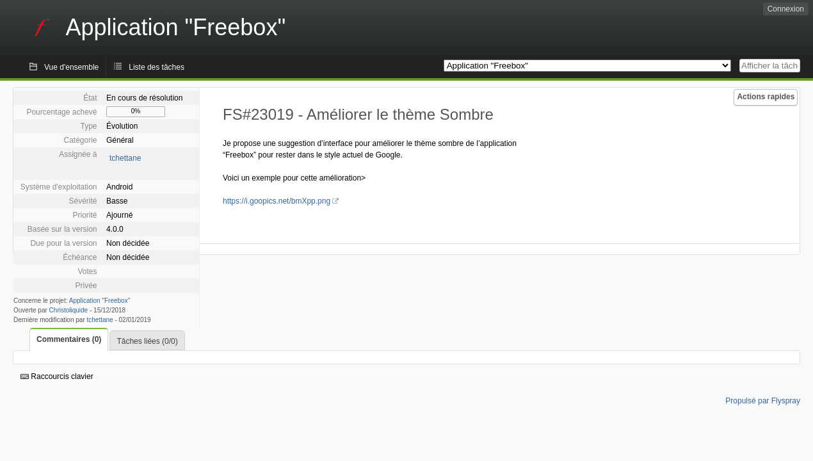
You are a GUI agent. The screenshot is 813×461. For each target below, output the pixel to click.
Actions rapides (765, 96)
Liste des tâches (156, 67)
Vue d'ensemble (71, 67)
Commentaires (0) (68, 339)
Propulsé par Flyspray (762, 400)
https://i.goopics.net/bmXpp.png (276, 201)
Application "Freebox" (99, 300)
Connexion (786, 8)
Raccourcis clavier (56, 376)
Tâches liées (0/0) (147, 341)
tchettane (125, 158)
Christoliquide (68, 310)
